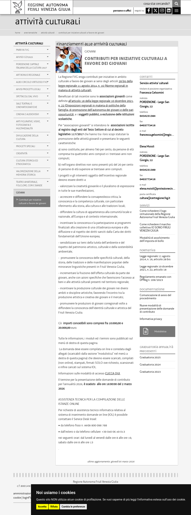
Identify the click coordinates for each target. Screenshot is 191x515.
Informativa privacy (151, 319)
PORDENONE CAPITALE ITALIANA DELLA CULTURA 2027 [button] (32, 66)
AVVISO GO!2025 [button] (32, 57)
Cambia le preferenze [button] (73, 506)
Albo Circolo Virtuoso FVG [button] (32, 82)
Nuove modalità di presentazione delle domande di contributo (157, 308)
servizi (145, 205)
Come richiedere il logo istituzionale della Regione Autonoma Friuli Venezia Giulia (157, 214)
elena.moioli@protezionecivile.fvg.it (161, 188)
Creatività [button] (32, 153)
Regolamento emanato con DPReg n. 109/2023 (155, 278)
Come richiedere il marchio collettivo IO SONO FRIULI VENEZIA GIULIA (155, 227)
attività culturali (48, 32)
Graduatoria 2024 (150, 364)
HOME (17, 32)
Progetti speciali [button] (32, 146)
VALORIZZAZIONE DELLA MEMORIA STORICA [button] (32, 173)
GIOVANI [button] (20, 192)
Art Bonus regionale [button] (32, 74)
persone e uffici (122, 10)
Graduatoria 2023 (150, 371)
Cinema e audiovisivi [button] (32, 114)
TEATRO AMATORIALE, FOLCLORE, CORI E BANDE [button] (32, 183)
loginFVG (28, 497)
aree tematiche (30, 32)
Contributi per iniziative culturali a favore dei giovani (32, 201)
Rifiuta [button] (54, 506)
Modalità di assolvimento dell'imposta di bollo (155, 239)
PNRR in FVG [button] (32, 49)
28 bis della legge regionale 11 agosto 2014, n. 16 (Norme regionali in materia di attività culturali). (95, 85)
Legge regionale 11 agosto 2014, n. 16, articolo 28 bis (155, 258)
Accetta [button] (42, 506)
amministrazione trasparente (30, 493)
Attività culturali (29, 43)
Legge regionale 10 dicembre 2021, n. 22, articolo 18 (156, 268)
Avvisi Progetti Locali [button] (32, 89)
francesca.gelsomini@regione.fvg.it (160, 135)
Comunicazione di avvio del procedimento (155, 297)
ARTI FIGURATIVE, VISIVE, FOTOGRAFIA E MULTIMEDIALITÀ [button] (32, 125)
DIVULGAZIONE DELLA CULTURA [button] (32, 137)
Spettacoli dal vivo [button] (32, 96)
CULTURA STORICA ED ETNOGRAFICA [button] (32, 162)
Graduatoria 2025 (150, 357)
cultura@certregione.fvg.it (155, 198)
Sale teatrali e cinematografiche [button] (32, 105)
